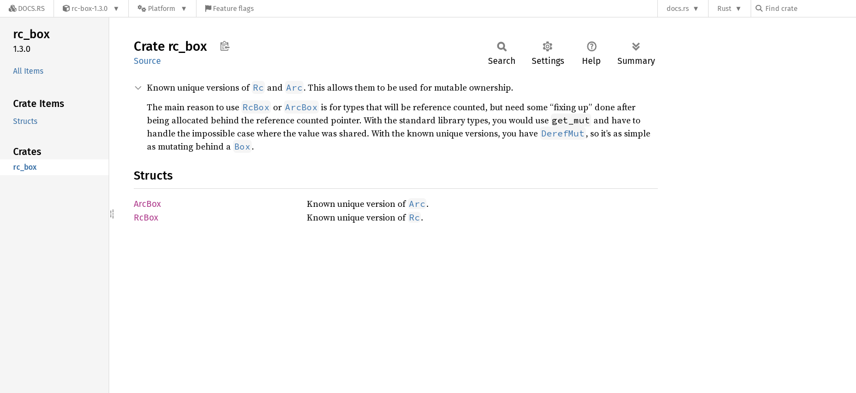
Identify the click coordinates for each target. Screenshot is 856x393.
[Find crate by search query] (810, 8)
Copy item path (225, 46)
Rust (724, 8)
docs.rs (678, 8)
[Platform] (162, 8)
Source (147, 61)
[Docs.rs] (27, 8)
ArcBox (147, 204)
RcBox (146, 217)
